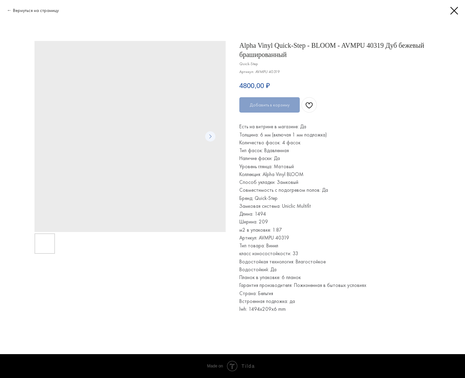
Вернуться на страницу (36, 10)
